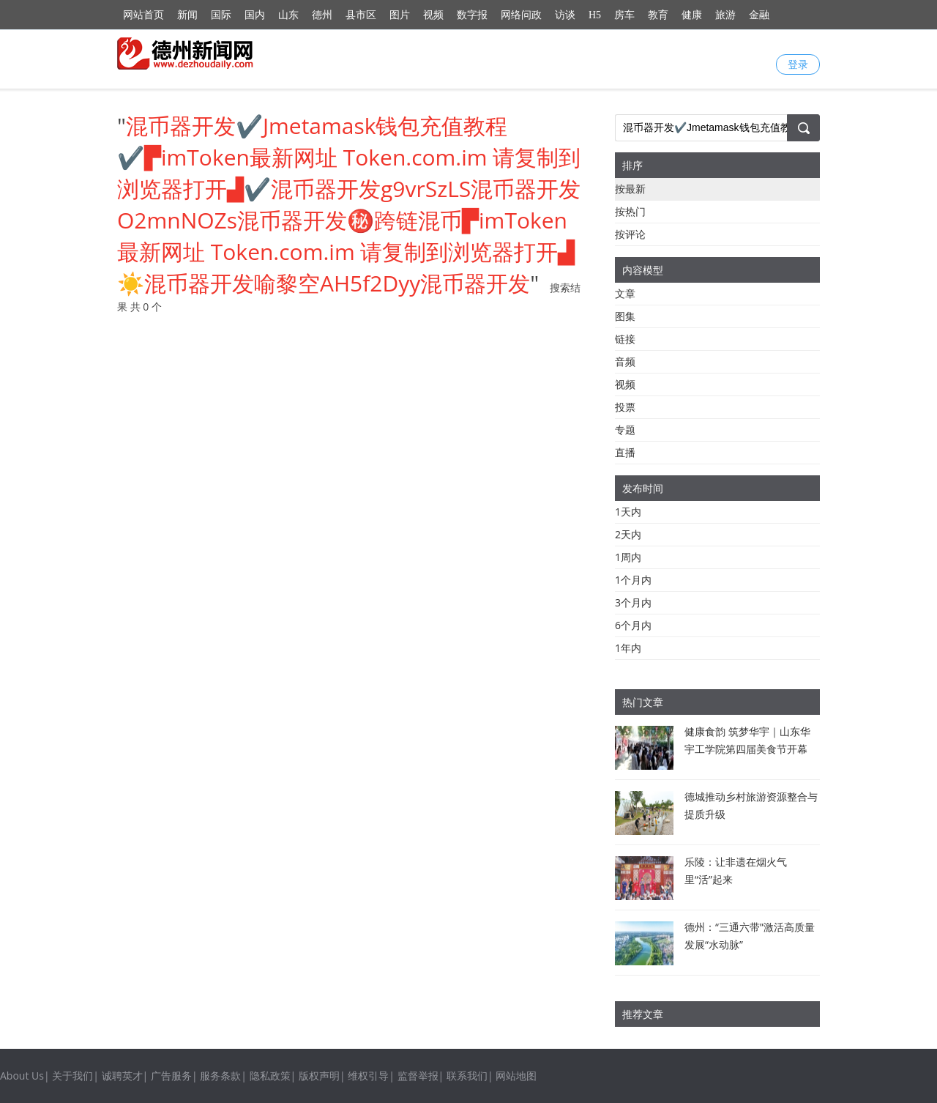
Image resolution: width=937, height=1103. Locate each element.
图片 (399, 15)
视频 (433, 15)
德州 (322, 15)
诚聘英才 (122, 1075)
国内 (254, 15)
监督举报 (417, 1075)
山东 (288, 15)
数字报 (472, 15)
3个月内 (633, 602)
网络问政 (521, 15)
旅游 (725, 15)
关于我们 (72, 1075)
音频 (625, 361)
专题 (625, 430)
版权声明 (319, 1075)
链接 (625, 339)
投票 (625, 407)
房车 (624, 15)
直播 (625, 452)
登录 (798, 64)
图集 (625, 316)
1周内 (628, 557)
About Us (22, 1075)
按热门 (630, 211)
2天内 (628, 534)
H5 (595, 15)
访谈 (565, 15)
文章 (625, 293)
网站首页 (143, 15)
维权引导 (368, 1075)
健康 (692, 15)
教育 (658, 15)
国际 (221, 15)
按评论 (630, 234)
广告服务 (171, 1075)
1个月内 (633, 580)
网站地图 (516, 1075)
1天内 (628, 512)
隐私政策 (270, 1075)
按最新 (630, 189)
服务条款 (220, 1075)
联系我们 (467, 1075)
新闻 (187, 15)
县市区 (361, 15)
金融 (759, 15)
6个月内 (633, 625)
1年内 (628, 648)
